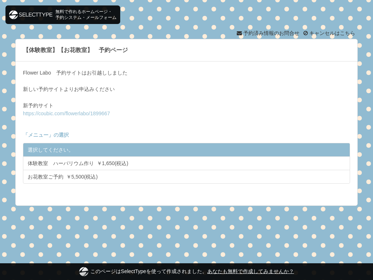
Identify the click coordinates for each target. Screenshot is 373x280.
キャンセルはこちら (329, 33)
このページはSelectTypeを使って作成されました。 (186, 271)
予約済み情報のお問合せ (268, 33)
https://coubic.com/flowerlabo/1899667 (66, 113)
